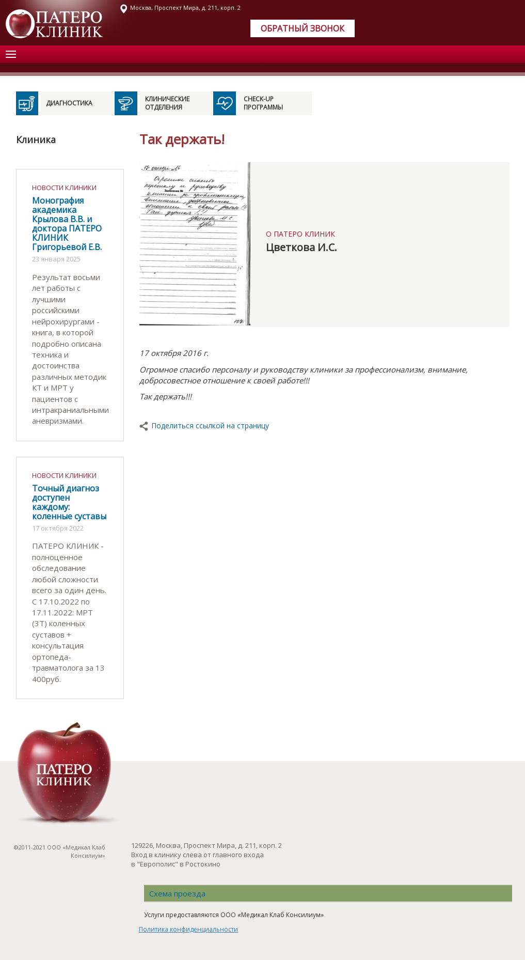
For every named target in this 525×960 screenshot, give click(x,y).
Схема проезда (177, 893)
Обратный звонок (302, 28)
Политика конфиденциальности (188, 929)
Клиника (36, 139)
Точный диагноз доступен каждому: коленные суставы (69, 502)
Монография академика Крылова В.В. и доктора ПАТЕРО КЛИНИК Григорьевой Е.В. (67, 224)
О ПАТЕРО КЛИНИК (300, 234)
